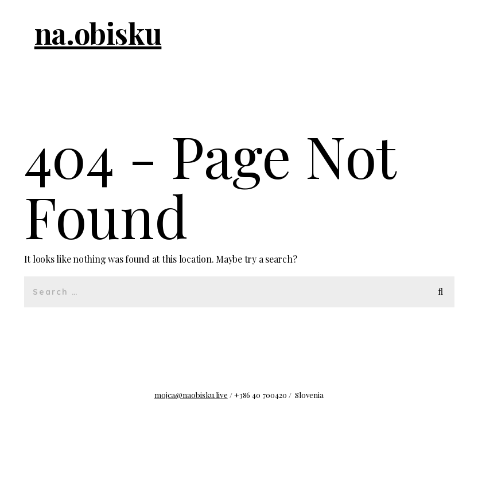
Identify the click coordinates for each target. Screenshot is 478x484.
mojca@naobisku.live (191, 394)
